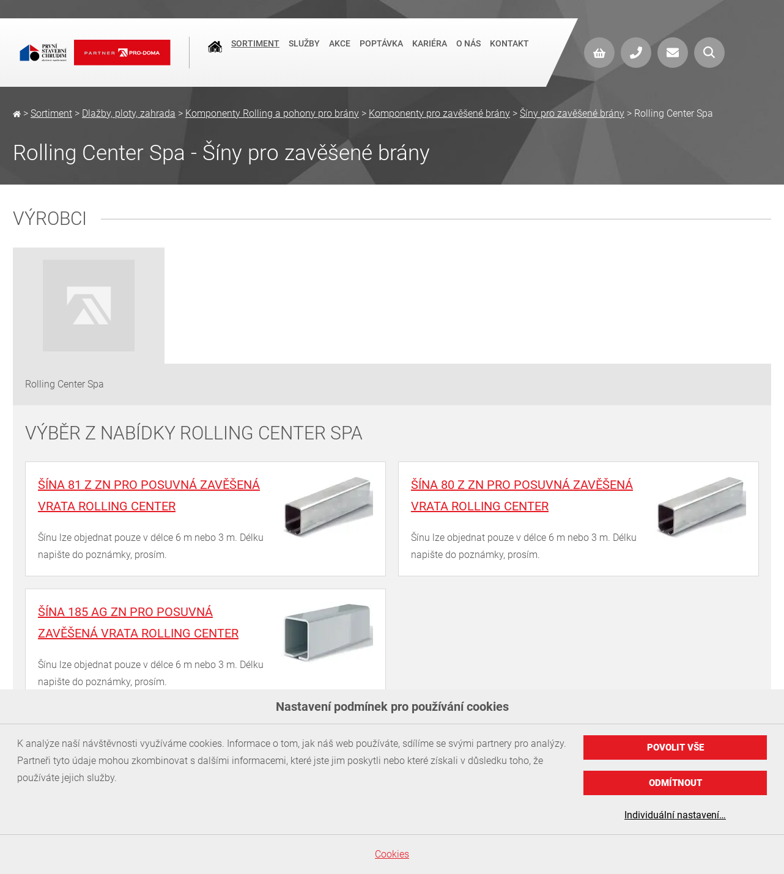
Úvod (215, 52)
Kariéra (429, 51)
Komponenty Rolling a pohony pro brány (272, 113)
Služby (304, 51)
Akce (339, 51)
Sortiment (255, 51)
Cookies (392, 854)
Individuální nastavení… (675, 815)
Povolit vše (675, 747)
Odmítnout (675, 782)
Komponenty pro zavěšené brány (439, 113)
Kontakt (509, 51)
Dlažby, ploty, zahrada (129, 113)
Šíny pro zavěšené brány (572, 113)
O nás (468, 51)
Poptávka (381, 51)
